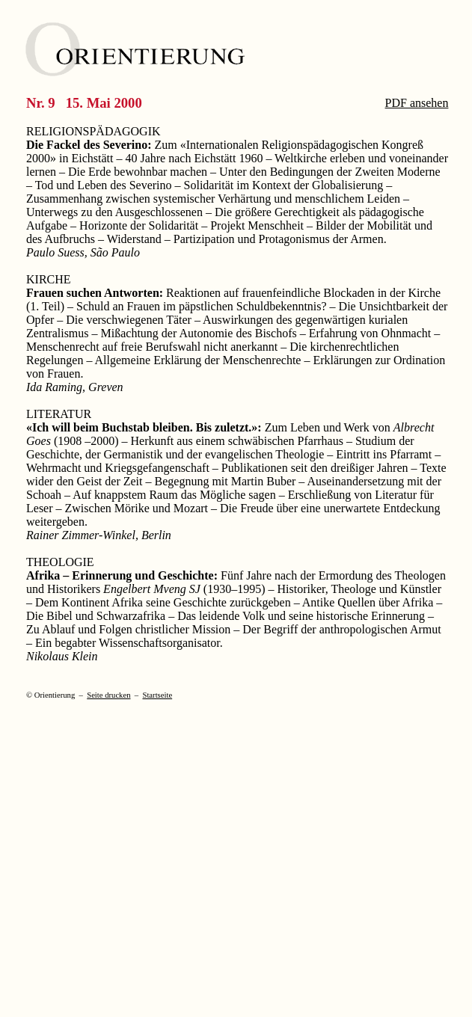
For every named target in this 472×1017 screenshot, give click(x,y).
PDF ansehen (417, 102)
